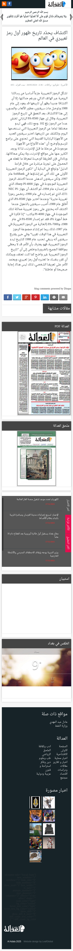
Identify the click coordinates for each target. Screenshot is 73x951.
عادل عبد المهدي (58, 722)
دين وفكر (45, 762)
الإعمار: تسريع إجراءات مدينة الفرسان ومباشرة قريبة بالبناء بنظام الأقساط (34, 516)
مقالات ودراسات (62, 768)
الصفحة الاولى (63, 748)
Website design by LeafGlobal (38, 941)
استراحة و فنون (45, 768)
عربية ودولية (43, 774)
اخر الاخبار (67, 505)
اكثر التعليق (67, 542)
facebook (9, 3)
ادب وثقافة (45, 746)
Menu (69, 51)
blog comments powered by (52, 288)
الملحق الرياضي (46, 752)
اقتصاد (63, 774)
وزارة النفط (61, 726)
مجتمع (63, 777)
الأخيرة (64, 85)
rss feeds (4, 3)
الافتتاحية (61, 754)
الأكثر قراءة (67, 524)
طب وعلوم (45, 758)
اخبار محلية (61, 758)
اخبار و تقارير (60, 762)
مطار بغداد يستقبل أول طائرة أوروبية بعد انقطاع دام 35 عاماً (32, 535)
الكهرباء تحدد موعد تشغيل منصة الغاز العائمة (37, 499)
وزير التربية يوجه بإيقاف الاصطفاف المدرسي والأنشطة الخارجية (33, 554)
